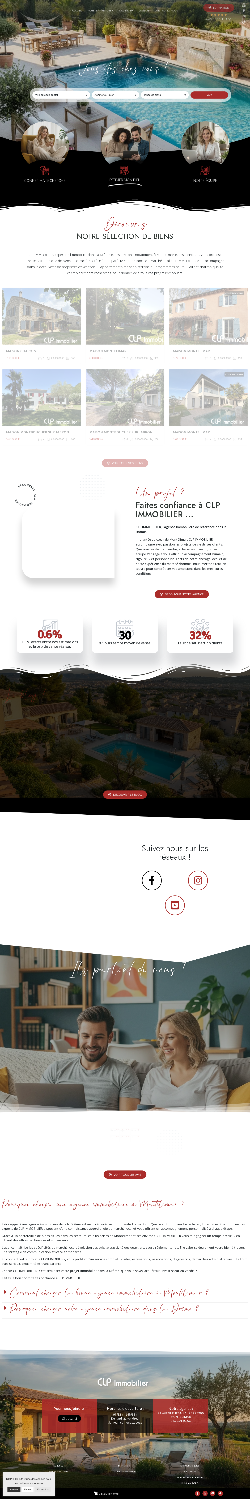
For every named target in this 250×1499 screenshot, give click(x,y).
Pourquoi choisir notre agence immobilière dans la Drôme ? (104, 1309)
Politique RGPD (189, 1483)
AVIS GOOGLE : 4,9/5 (219, 19)
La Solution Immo (109, 1493)
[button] (218, 8)
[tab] (77, 10)
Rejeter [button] (27, 1489)
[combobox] (61, 95)
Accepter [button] (14, 1489)
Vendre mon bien (58, 1471)
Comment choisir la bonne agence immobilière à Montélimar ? (109, 1293)
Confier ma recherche (124, 1471)
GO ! (209, 94)
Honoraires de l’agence (190, 1477)
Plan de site (189, 1471)
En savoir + (43, 1489)
